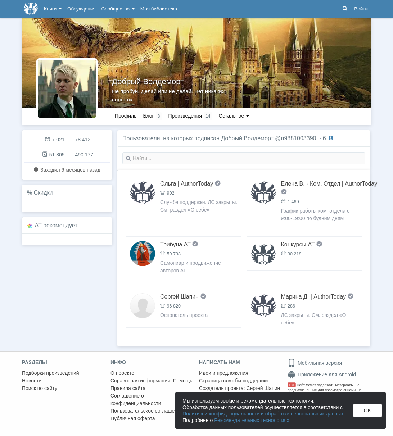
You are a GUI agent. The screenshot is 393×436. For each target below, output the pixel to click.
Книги (53, 9)
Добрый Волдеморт (148, 81)
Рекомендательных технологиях (251, 420)
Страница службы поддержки (233, 380)
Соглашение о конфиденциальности (135, 399)
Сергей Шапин (263, 388)
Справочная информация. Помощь (151, 380)
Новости (31, 380)
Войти (361, 9)
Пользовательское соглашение (146, 411)
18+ (292, 385)
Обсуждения (81, 9)
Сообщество (118, 9)
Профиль (125, 116)
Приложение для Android (322, 374)
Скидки (43, 193)
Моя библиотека (158, 9)
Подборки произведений (50, 373)
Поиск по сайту (39, 388)
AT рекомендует (56, 225)
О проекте (122, 373)
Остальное (233, 116)
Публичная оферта (132, 418)
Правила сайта (127, 388)
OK (367, 410)
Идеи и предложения (223, 373)
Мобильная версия (315, 363)
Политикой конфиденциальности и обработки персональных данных (262, 414)
